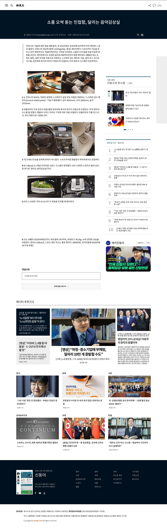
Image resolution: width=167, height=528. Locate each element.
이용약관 (65, 511)
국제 (96, 475)
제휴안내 (50, 511)
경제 (96, 472)
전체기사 (97, 487)
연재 (115, 472)
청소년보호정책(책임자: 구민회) (93, 511)
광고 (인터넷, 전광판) (38, 511)
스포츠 (78, 483)
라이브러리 (117, 479)
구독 (130, 83)
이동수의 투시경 (116, 83)
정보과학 (97, 479)
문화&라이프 (80, 479)
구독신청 (135, 475)
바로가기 (140, 243)
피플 (96, 483)
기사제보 (135, 472)
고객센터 (57, 511)
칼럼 (77, 487)
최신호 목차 (117, 475)
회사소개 (27, 511)
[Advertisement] (55, 220)
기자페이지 (117, 483)
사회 (77, 475)
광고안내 (135, 479)
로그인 (159, 5)
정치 (77, 472)
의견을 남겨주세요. (31, 276)
